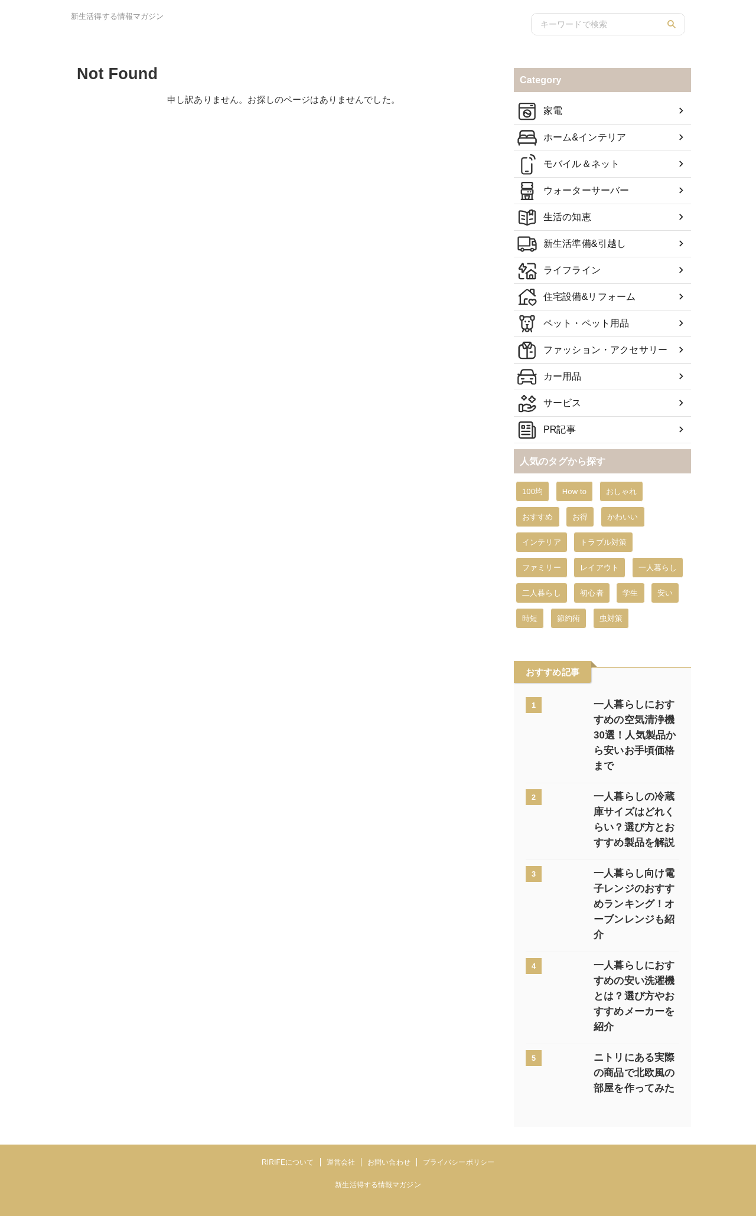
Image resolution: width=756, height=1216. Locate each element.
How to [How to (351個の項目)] (574, 491)
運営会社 (341, 1116)
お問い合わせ (388, 1116)
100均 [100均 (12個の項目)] (532, 491)
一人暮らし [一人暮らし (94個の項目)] (657, 567)
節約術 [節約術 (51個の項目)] (568, 618)
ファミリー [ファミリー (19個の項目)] (541, 567)
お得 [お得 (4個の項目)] (580, 516)
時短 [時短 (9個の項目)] (529, 618)
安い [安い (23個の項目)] (665, 593)
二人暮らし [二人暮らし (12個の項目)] (541, 593)
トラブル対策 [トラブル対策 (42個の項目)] (603, 542)
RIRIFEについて (288, 1116)
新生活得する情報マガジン (378, 1139)
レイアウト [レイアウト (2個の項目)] (599, 567)
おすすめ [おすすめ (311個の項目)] (537, 516)
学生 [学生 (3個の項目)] (630, 593)
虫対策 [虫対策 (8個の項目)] (611, 618)
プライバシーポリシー (458, 1116)
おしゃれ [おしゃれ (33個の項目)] (621, 491)
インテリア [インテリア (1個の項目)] (541, 542)
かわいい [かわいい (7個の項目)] (622, 516)
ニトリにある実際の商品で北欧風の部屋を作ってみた (634, 1026)
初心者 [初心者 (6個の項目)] (591, 593)
